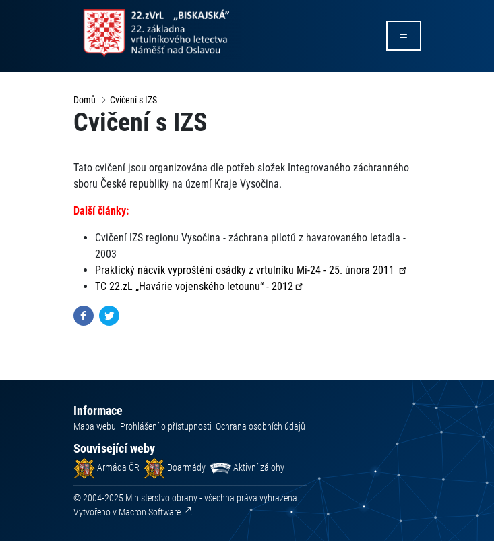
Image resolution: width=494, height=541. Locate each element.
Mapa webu (94, 426)
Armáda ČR (106, 467)
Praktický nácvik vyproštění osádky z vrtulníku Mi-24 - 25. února (251, 270)
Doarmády (175, 467)
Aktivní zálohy (247, 467)
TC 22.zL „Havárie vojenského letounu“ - (200, 286)
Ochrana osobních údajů (260, 426)
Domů (84, 99)
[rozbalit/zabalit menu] (403, 36)
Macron (150, 512)
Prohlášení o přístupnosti (166, 426)
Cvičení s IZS (133, 99)
